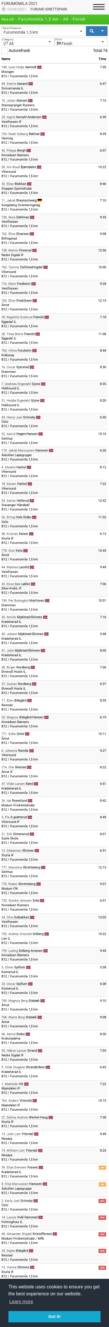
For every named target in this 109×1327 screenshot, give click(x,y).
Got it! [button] (54, 1316)
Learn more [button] (21, 1301)
